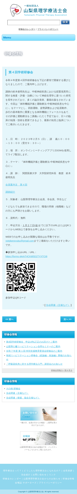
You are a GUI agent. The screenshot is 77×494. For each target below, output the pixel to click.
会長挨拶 (67, 470)
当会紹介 (25, 474)
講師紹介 (10, 191)
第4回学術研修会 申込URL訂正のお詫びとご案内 (31, 341)
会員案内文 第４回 (16, 184)
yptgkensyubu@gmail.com (19, 240)
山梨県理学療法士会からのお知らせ (42, 478)
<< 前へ (9, 319)
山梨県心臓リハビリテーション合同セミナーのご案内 (33, 346)
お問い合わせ (40, 474)
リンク (52, 474)
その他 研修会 (13, 388)
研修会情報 (68, 478)
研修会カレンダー (27, 29)
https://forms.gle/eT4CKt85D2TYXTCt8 (26, 256)
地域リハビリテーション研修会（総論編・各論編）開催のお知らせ (39, 357)
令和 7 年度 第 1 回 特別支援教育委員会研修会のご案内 (34, 351)
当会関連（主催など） (58, 305)
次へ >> (68, 319)
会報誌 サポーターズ (26, 482)
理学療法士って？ (12, 470)
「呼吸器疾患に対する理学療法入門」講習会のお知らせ (34, 364)
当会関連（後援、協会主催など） (23, 397)
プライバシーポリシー (47, 29)
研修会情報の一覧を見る (61, 370)
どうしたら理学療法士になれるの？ (42, 470)
